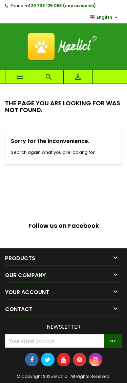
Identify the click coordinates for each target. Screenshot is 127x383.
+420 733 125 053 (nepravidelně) (60, 5)
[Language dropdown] (104, 17)
